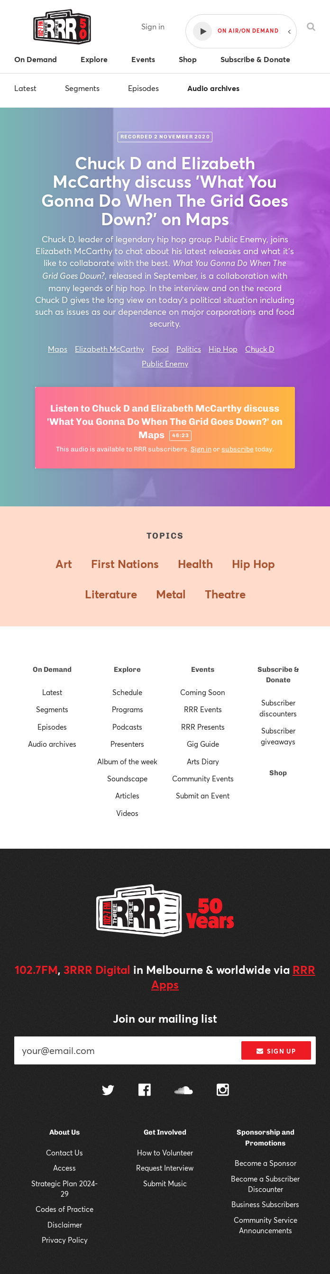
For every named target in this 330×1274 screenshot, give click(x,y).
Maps (57, 349)
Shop (278, 773)
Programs (127, 709)
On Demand (52, 669)
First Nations (125, 563)
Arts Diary (203, 761)
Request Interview (164, 1168)
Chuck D (260, 349)
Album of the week (127, 761)
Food (160, 349)
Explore (127, 669)
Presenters (127, 744)
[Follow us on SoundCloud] (183, 1091)
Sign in (153, 26)
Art (63, 563)
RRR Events (203, 709)
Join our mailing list (165, 1018)
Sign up (276, 1051)
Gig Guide (203, 744)
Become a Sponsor (265, 1163)
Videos (127, 813)
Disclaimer (64, 1224)
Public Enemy (165, 363)
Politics (188, 349)
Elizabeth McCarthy (109, 349)
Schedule (127, 692)
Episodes (143, 88)
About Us (64, 1132)
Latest (25, 88)
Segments (82, 88)
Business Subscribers (265, 1204)
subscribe (237, 449)
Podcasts (127, 727)
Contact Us (64, 1152)
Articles (127, 795)
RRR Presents (203, 727)
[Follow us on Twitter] (108, 1091)
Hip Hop (223, 349)
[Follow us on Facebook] (144, 1091)
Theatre (225, 594)
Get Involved (165, 1132)
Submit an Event (202, 795)
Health (195, 563)
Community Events (203, 778)
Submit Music (165, 1183)
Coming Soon (202, 692)
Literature (111, 594)
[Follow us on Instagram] (223, 1091)
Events (202, 669)
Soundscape (127, 778)
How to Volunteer (165, 1152)
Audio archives (213, 88)
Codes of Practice (64, 1209)
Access (64, 1168)
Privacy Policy (65, 1240)
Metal (171, 594)
